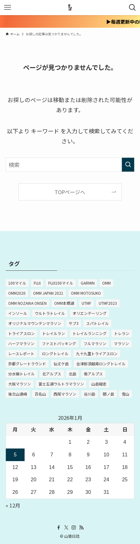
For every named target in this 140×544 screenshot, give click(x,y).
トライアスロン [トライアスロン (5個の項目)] (21, 333)
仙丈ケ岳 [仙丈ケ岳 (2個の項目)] (61, 363)
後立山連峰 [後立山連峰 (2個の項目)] (17, 393)
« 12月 (13, 505)
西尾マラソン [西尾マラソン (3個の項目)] (65, 393)
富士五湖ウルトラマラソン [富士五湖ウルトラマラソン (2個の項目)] (61, 383)
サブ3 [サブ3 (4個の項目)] (74, 323)
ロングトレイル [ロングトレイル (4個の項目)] (55, 353)
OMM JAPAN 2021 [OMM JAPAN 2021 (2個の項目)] (48, 293)
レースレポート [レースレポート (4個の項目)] (21, 353)
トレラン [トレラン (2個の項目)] (121, 333)
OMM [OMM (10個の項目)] (106, 283)
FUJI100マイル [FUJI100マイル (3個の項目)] (60, 283)
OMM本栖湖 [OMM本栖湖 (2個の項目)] (64, 303)
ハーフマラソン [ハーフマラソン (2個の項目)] (21, 343)
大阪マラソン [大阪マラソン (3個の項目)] (19, 383)
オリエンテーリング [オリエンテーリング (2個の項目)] (90, 313)
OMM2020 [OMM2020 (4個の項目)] (17, 293)
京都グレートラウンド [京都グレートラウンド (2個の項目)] (27, 363)
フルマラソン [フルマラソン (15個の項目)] (95, 343)
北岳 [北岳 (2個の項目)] (72, 373)
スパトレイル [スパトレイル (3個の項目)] (97, 323)
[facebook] (58, 527)
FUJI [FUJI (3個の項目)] (37, 283)
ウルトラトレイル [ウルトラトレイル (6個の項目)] (50, 313)
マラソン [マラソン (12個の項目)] (121, 343)
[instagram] (74, 527)
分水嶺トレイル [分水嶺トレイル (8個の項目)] (21, 373)
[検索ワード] (70, 165)
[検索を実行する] (128, 165)
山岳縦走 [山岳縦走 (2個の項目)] (99, 383)
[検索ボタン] (132, 7)
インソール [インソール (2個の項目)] (17, 313)
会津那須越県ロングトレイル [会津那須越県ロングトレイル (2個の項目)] (100, 363)
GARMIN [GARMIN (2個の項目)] (88, 283)
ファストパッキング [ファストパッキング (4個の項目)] (59, 343)
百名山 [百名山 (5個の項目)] (40, 393)
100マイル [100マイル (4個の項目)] (17, 283)
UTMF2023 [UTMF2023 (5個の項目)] (108, 303)
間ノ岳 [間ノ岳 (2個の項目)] (108, 393)
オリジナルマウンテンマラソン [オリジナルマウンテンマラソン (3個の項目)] (34, 323)
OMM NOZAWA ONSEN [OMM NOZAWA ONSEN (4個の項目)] (27, 303)
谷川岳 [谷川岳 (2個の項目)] (89, 393)
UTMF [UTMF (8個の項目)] (86, 303)
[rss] (81, 527)
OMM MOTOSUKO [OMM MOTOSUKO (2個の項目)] (86, 293)
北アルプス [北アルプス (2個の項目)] (51, 373)
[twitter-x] (66, 527)
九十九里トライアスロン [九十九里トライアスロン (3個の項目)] (97, 353)
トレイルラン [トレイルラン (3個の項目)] (53, 333)
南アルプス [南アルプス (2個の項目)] (93, 373)
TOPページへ (70, 192)
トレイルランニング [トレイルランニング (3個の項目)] (90, 333)
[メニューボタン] (7, 7)
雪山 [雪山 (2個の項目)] (125, 393)
